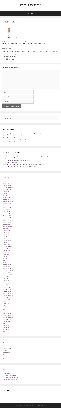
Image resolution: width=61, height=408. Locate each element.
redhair (25, 54)
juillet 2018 (6, 230)
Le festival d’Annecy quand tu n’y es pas (28, 164)
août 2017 (6, 252)
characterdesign (32, 51)
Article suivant (9, 59)
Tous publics (7, 359)
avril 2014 (6, 332)
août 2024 (6, 183)
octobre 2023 (7, 189)
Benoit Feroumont (30, 4)
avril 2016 (6, 285)
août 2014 (6, 324)
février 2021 (7, 200)
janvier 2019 (7, 218)
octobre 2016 (7, 273)
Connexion (6, 373)
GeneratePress (42, 405)
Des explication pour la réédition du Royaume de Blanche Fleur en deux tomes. (28, 134)
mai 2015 (6, 307)
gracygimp (18, 54)
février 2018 (7, 240)
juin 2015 (6, 305)
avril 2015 (6, 309)
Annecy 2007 (14, 162)
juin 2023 (6, 191)
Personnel (6, 357)
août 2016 (6, 277)
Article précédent (10, 56)
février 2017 (7, 265)
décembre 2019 (8, 208)
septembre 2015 (8, 299)
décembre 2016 (8, 269)
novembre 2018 (8, 222)
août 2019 (6, 210)
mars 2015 (6, 311)
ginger (4, 54)
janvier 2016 (7, 291)
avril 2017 (6, 261)
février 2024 (7, 185)
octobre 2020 (7, 204)
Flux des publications (9, 376)
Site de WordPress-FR (10, 380)
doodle (41, 51)
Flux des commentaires (10, 378)
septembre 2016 (8, 275)
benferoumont (9, 51)
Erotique (6, 350)
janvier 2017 (7, 267)
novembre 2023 (8, 187)
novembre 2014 (8, 317)
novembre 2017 (8, 246)
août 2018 (6, 228)
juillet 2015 (6, 303)
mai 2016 (6, 283)
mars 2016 (6, 287)
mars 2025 (6, 181)
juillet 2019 (6, 212)
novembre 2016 (8, 271)
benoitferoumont (20, 51)
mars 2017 (6, 263)
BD (4, 346)
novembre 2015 (8, 295)
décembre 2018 (8, 220)
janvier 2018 (7, 242)
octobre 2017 (7, 248)
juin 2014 (6, 328)
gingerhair (10, 54)
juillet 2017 (6, 254)
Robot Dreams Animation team (13, 138)
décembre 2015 (8, 293)
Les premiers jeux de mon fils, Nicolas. (15, 140)
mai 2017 (6, 258)
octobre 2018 (7, 224)
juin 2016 (6, 281)
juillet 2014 (6, 326)
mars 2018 (6, 238)
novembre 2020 (8, 202)
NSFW (5, 355)
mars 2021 (6, 197)
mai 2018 (6, 234)
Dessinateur (7, 348)
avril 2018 (6, 236)
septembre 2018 (8, 226)
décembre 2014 (8, 315)
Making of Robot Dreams (11, 142)
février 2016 (7, 289)
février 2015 (7, 313)
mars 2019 (6, 214)
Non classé (8, 49)
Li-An (4, 162)
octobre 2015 (7, 297)
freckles (54, 51)
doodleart (47, 51)
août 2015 (6, 301)
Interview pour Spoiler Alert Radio (14, 136)
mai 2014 (6, 330)
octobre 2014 (7, 319)
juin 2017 (6, 256)
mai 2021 (6, 195)
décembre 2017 (8, 244)
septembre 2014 (8, 321)
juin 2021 (6, 193)
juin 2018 (6, 232)
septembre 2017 (8, 250)
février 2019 (7, 216)
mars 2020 (6, 206)
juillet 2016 (6, 279)
